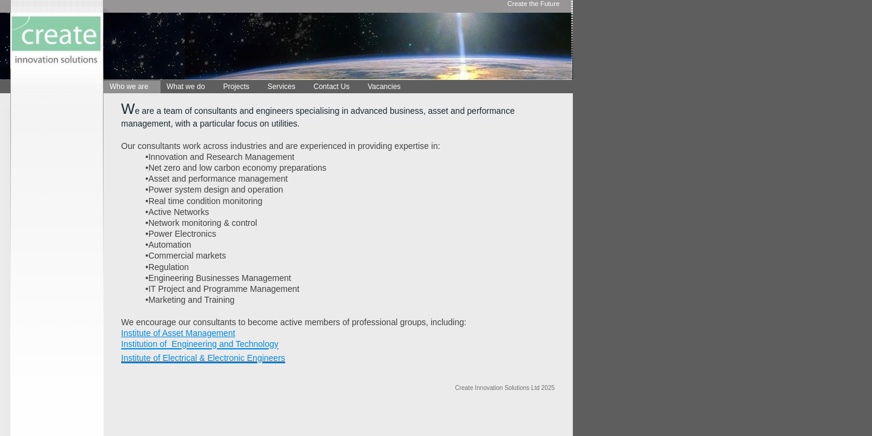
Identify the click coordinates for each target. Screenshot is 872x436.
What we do (186, 86)
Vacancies (384, 86)
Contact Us (331, 86)
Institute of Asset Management (178, 333)
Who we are (129, 86)
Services (282, 86)
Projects (236, 86)
